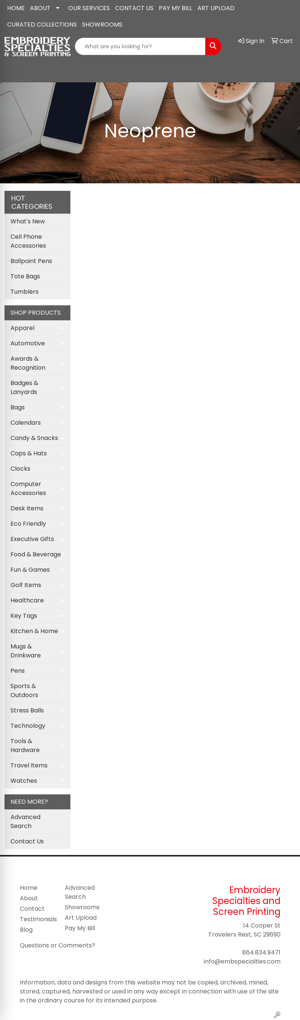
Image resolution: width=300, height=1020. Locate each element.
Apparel (22, 328)
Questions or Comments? (57, 945)
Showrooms (82, 907)
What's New (27, 221)
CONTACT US (134, 8)
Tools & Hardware (25, 745)
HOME (16, 8)
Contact (32, 908)
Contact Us (27, 841)
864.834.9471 (261, 952)
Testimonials (38, 919)
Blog (26, 929)
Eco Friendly (28, 523)
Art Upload (81, 917)
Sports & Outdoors (24, 690)
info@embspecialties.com (242, 961)
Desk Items (26, 508)
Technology (27, 725)
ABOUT (40, 8)
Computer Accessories (28, 488)
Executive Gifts (32, 539)
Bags (17, 407)
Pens (17, 670)
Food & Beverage (35, 554)
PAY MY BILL (175, 8)
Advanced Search (25, 821)
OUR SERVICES (89, 8)
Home (28, 887)
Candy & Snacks (34, 438)
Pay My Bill (80, 928)
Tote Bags (25, 276)
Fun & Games (30, 569)
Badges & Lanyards (24, 387)
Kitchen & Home (34, 631)
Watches (23, 780)
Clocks (20, 468)
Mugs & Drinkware (25, 651)
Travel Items (29, 765)
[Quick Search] (140, 46)
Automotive (27, 343)
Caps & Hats (28, 453)
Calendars (25, 422)
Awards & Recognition (27, 363)
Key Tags (23, 615)
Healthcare (27, 600)
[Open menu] (285, 71)
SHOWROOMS (102, 24)
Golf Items (25, 585)
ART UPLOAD (215, 8)
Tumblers (24, 291)
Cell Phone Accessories (28, 241)
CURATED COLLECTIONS (42, 24)
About (29, 898)
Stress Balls (27, 710)
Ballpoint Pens (31, 261)
